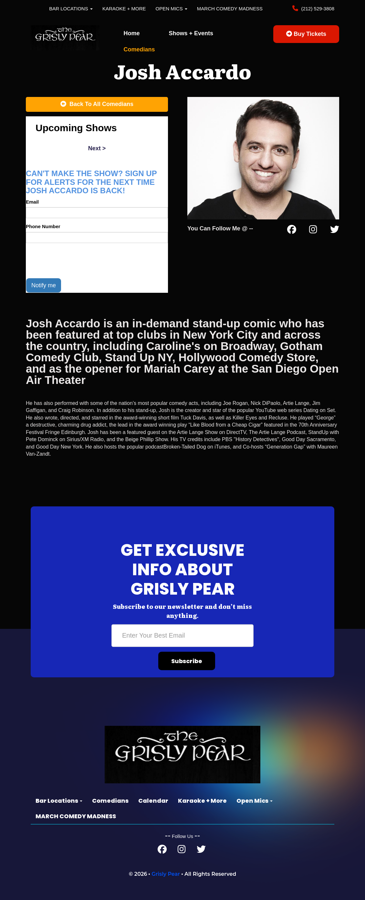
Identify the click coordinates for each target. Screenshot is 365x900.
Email (32, 202)
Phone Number (43, 226)
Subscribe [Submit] (186, 661)
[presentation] (75, 260)
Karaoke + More (124, 8)
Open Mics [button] (171, 8)
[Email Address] (182, 635)
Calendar (153, 801)
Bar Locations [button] (71, 8)
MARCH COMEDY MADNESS (230, 8)
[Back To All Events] (97, 104)
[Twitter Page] (334, 231)
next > (97, 148)
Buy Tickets (306, 34)
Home (132, 33)
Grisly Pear (165, 874)
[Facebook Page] (291, 231)
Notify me (43, 285)
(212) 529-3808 (317, 8)
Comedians (139, 49)
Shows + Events (191, 33)
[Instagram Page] (313, 231)
